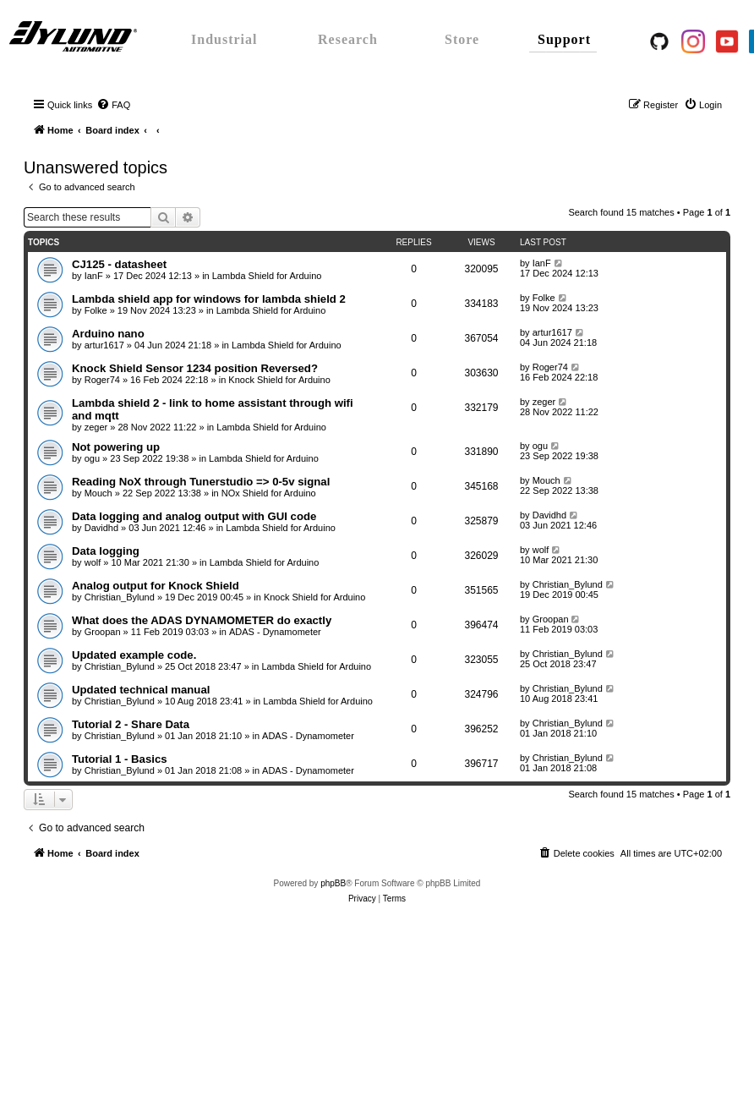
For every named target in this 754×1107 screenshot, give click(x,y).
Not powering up (116, 447)
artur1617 (104, 345)
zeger (96, 427)
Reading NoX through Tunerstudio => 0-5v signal (201, 481)
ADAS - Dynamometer (275, 632)
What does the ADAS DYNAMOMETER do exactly (201, 620)
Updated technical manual (141, 689)
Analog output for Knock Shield (155, 585)
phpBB (333, 883)
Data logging (105, 551)
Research (348, 39)
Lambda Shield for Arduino (267, 276)
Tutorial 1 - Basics (119, 759)
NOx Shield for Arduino (268, 493)
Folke (96, 310)
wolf (93, 562)
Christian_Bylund (120, 597)
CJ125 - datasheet (119, 264)
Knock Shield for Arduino (279, 380)
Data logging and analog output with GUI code (194, 516)
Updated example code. (134, 655)
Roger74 (102, 380)
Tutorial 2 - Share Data (130, 724)
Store (462, 39)
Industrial (224, 39)
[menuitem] (113, 105)
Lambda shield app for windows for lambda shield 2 (209, 299)
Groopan (103, 632)
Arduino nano (108, 333)
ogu (92, 458)
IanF (94, 276)
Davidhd (101, 528)
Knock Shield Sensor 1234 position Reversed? (195, 368)
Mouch (98, 493)
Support (564, 39)
